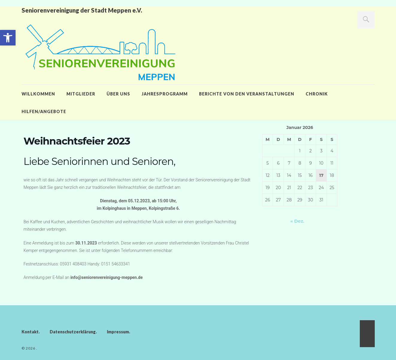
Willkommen (38, 93)
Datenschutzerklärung (73, 331)
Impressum (118, 331)
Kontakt (30, 331)
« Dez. (297, 221)
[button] (8, 37)
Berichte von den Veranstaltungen (246, 93)
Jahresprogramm (165, 93)
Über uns (118, 93)
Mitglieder (80, 93)
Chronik (317, 93)
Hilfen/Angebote (44, 111)
